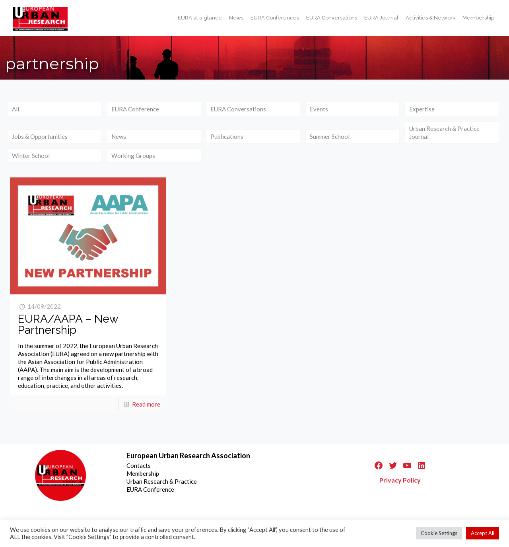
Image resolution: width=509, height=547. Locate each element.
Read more (146, 404)
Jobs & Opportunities (40, 136)
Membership (142, 473)
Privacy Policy (400, 480)
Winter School (31, 155)
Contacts (138, 465)
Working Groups (133, 155)
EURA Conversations (238, 109)
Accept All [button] (482, 533)
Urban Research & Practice (161, 481)
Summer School (330, 136)
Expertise (422, 109)
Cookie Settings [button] (439, 533)
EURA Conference (135, 109)
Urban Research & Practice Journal (444, 132)
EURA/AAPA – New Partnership (68, 324)
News (118, 136)
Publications (226, 136)
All (15, 109)
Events (319, 109)
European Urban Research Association (188, 455)
